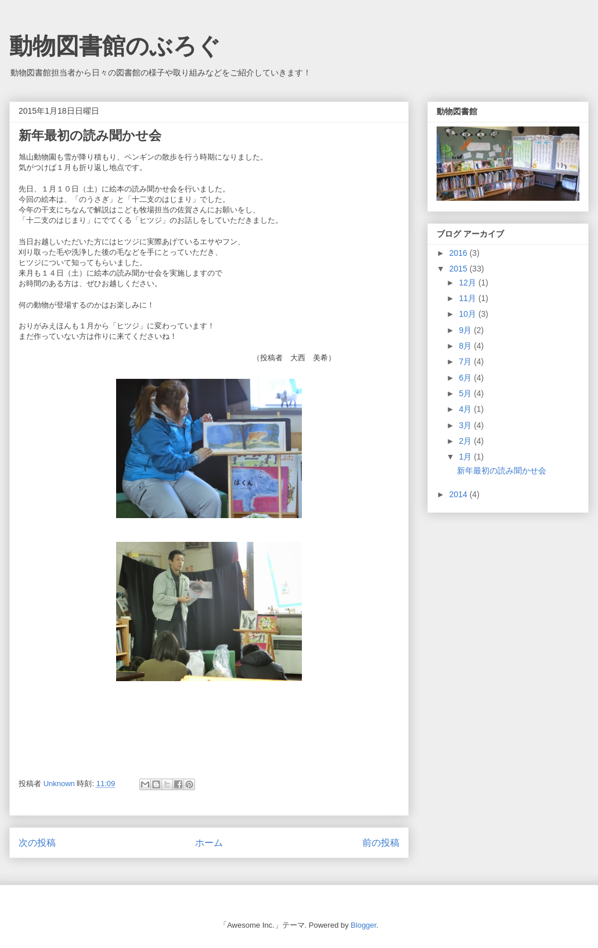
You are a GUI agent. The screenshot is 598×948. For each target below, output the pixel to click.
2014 (459, 494)
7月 (466, 361)
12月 (468, 282)
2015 (459, 268)
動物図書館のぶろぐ (115, 46)
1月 (466, 456)
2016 (459, 253)
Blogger (363, 925)
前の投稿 (380, 843)
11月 (468, 298)
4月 (466, 409)
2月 (466, 441)
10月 (468, 314)
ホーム (209, 843)
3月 (466, 425)
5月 (466, 393)
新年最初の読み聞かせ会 (501, 470)
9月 (466, 330)
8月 (466, 345)
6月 (466, 377)
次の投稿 (37, 843)
